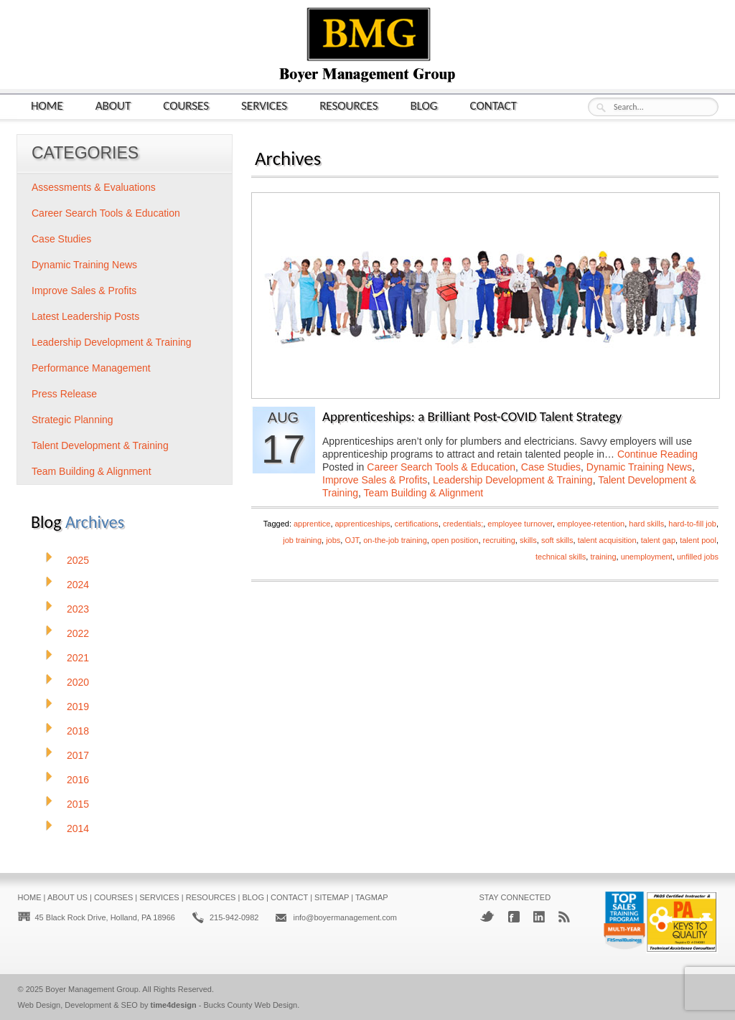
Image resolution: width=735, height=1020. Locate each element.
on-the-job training (395, 540)
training (603, 556)
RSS (564, 916)
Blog (424, 105)
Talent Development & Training (100, 445)
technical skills (560, 556)
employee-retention (590, 523)
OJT (352, 540)
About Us (67, 897)
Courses (186, 105)
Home (47, 105)
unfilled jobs (697, 556)
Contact (493, 105)
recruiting (499, 540)
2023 (78, 609)
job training (302, 540)
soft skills (557, 540)
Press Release (64, 394)
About (113, 105)
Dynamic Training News (639, 467)
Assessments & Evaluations (94, 187)
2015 (78, 804)
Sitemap (331, 897)
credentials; (463, 523)
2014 (78, 828)
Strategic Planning (72, 419)
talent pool (698, 540)
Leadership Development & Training (513, 480)
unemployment (647, 556)
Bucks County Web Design (251, 1005)
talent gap (658, 540)
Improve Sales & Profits (374, 480)
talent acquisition (607, 540)
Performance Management (91, 368)
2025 (78, 560)
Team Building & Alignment (424, 493)
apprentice (312, 523)
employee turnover (520, 523)
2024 (78, 584)
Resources (348, 105)
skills (528, 540)
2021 (78, 658)
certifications (417, 523)
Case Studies (551, 467)
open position (454, 540)
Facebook (514, 916)
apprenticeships (362, 523)
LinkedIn (539, 916)
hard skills (646, 523)
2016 (78, 779)
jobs (333, 540)
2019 (78, 706)
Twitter (487, 916)
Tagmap (371, 897)
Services (264, 105)
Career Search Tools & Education (441, 467)
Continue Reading (657, 454)
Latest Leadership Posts (85, 316)
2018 (78, 731)
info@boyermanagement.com (344, 917)
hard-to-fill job (692, 523)
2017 (78, 755)
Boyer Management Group (92, 989)
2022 (78, 633)
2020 (78, 682)
